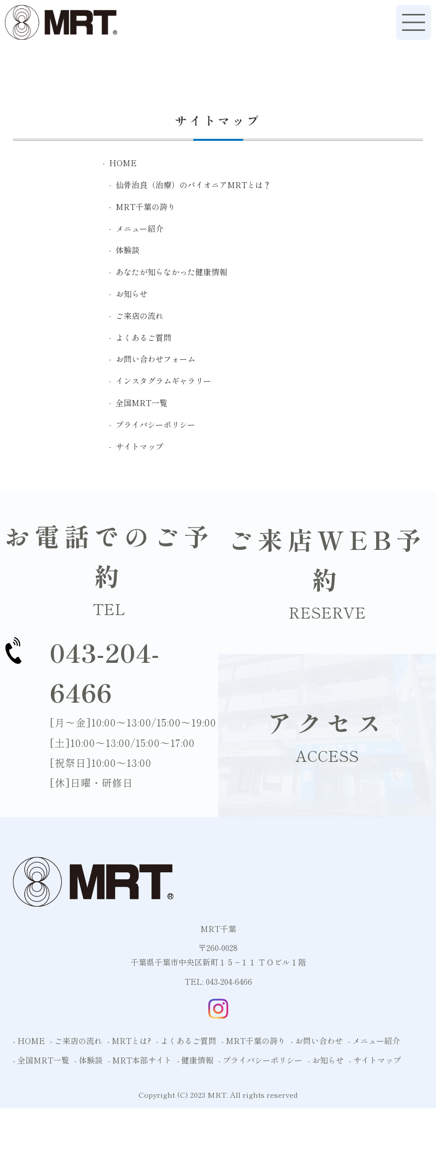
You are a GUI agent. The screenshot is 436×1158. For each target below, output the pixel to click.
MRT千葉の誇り (145, 206)
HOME (123, 163)
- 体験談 (88, 1060)
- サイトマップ (375, 1060)
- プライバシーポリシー (260, 1060)
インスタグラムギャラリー (163, 381)
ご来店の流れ (139, 315)
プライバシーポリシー (155, 424)
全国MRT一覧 (141, 403)
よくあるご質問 (143, 337)
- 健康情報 (195, 1060)
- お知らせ (325, 1060)
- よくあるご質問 (186, 1041)
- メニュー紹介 (374, 1041)
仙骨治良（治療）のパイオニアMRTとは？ (193, 185)
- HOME (29, 1041)
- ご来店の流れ (76, 1041)
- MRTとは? (129, 1041)
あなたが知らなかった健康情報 (171, 272)
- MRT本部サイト (140, 1060)
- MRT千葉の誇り (253, 1041)
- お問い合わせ (317, 1041)
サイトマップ (139, 446)
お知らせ (131, 294)
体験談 (128, 250)
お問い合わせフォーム (155, 359)
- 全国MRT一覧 (41, 1060)
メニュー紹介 (139, 228)
